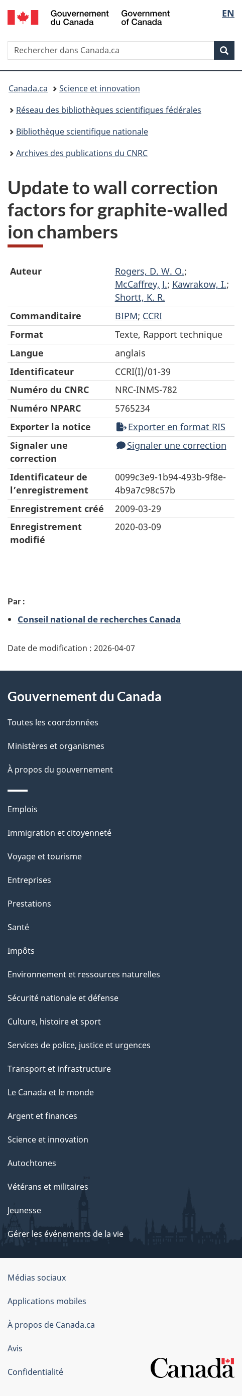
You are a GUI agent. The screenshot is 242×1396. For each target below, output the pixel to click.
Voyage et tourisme (45, 856)
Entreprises (29, 879)
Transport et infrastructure (59, 1068)
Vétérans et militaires (48, 1186)
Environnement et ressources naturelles (84, 974)
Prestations (29, 903)
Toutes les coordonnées (53, 722)
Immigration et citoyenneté (59, 832)
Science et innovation (99, 88)
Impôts (21, 950)
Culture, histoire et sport (54, 1021)
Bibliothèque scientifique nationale (82, 131)
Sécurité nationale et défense (63, 997)
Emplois (23, 809)
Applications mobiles (47, 1301)
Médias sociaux (37, 1277)
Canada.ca (28, 88)
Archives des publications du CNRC (82, 153)
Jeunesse (24, 1210)
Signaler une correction (171, 445)
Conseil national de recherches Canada (99, 619)
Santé (18, 927)
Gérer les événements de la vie (66, 1233)
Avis (15, 1348)
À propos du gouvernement (60, 769)
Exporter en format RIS (170, 427)
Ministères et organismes (56, 745)
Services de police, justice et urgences (79, 1045)
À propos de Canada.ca (51, 1324)
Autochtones (32, 1163)
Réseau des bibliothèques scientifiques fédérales (108, 109)
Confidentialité (35, 1371)
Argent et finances (42, 1115)
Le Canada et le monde (51, 1092)
